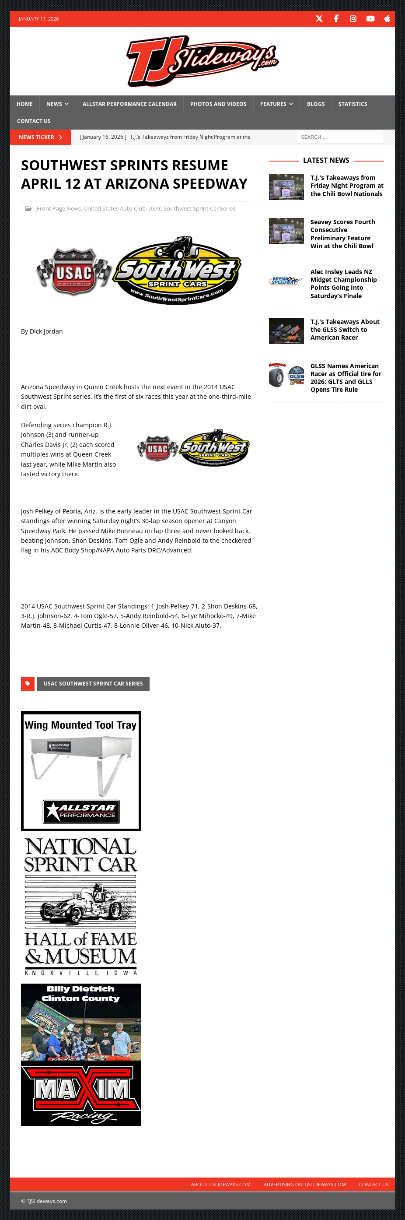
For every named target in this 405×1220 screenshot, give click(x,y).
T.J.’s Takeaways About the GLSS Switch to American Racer (345, 329)
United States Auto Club (115, 208)
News (54, 103)
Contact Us (34, 120)
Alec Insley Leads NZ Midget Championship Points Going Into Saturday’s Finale (344, 283)
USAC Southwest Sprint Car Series (191, 208)
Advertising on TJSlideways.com (305, 1184)
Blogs (316, 103)
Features (273, 103)
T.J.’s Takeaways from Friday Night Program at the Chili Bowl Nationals (347, 185)
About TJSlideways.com (221, 1184)
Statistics (353, 103)
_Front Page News (57, 208)
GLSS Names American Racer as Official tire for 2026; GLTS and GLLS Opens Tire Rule (346, 377)
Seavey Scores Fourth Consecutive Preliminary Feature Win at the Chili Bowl (343, 233)
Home (25, 103)
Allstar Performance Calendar (130, 103)
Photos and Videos (218, 103)
